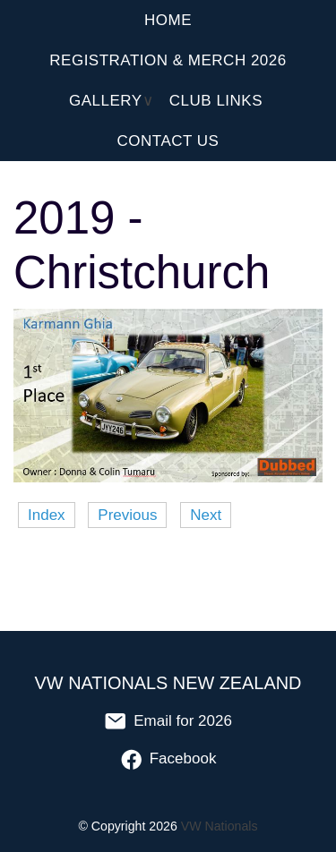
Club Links (216, 100)
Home (168, 20)
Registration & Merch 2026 (167, 60)
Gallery (105, 100)
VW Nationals (219, 826)
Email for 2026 (168, 720)
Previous (127, 515)
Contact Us (168, 140)
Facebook (168, 758)
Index (46, 515)
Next (205, 515)
